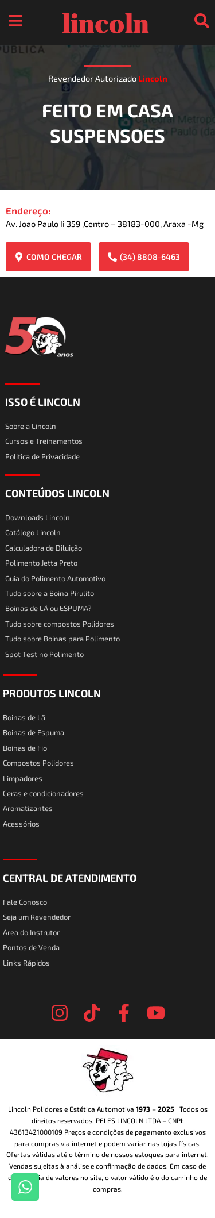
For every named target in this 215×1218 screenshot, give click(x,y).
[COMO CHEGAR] (19, 257)
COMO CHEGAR (54, 257)
